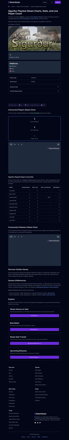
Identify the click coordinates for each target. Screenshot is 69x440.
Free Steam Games (40, 397)
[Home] (8, 6)
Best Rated (38, 370)
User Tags (11, 397)
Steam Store (51, 293)
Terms (28, 437)
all (21, 144)
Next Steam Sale (13, 422)
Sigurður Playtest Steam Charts (38, 6)
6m (15, 236)
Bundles (11, 379)
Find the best (34, 329)
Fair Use (34, 437)
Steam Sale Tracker (40, 391)
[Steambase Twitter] (40, 422)
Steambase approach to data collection (47, 287)
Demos (11, 376)
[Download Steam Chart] (58, 144)
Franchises (12, 406)
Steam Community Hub (48, 295)
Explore (58, 2)
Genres (11, 391)
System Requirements (34, 91)
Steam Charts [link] (13, 105)
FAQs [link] (43, 105)
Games (13, 6)
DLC (10, 373)
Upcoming (38, 382)
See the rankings (34, 357)
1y (18, 144)
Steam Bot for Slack (14, 419)
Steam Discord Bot (14, 416)
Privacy (23, 437)
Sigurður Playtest (38, 17)
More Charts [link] (35, 105)
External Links (34, 87)
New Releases (39, 379)
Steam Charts (12, 382)
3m (15, 144)
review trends (34, 18)
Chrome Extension (14, 413)
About (38, 437)
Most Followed (39, 376)
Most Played (38, 373)
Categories (12, 394)
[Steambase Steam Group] (37, 422)
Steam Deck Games (40, 384)
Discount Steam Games (41, 394)
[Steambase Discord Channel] (35, 422)
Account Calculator (14, 425)
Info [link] (20, 105)
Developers (12, 400)
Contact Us (45, 437)
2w (11, 144)
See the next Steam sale (34, 343)
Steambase (37, 417)
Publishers (12, 403)
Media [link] (27, 105)
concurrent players (24, 18)
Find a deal (34, 315)
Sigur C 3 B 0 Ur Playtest (23, 6)
